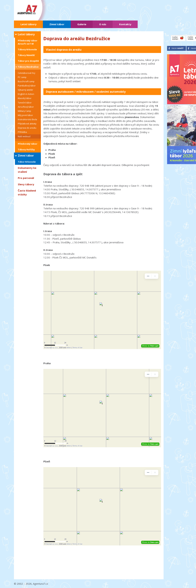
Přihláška (22, 132)
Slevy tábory (26, 184)
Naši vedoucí (24, 136)
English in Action (26, 94)
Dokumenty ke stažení (27, 169)
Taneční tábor (25, 102)
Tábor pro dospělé (28, 60)
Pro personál (26, 178)
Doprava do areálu (27, 127)
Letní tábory (28, 24)
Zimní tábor (56, 24)
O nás (102, 24)
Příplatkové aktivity (27, 123)
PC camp (22, 77)
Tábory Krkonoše (27, 49)
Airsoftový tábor (26, 106)
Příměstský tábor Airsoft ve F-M (27, 42)
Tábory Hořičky (26, 149)
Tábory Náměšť (26, 55)
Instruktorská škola (27, 119)
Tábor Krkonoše (27, 161)
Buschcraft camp (26, 81)
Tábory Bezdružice (28, 66)
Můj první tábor (25, 115)
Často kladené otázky (27, 192)
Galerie (81, 24)
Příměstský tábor (27, 143)
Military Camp (24, 110)
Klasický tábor (24, 98)
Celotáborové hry (26, 72)
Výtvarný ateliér (25, 89)
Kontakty (125, 24)
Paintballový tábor (27, 85)
